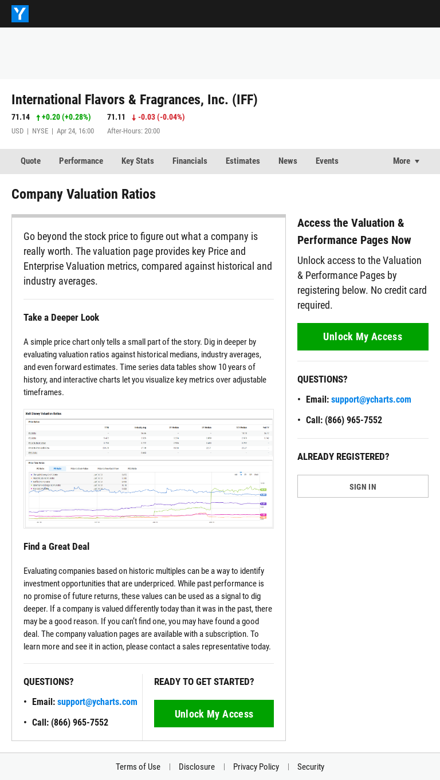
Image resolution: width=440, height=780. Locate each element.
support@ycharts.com (97, 701)
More (401, 161)
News (287, 161)
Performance (81, 161)
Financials (189, 161)
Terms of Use (138, 767)
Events (327, 161)
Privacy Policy (256, 767)
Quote (31, 161)
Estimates (243, 161)
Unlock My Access (214, 714)
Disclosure (197, 767)
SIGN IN (362, 486)
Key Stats (137, 161)
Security (310, 767)
